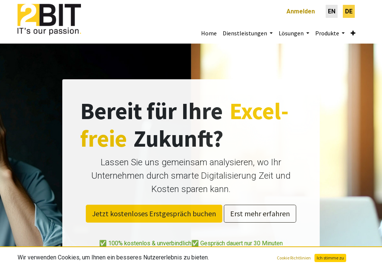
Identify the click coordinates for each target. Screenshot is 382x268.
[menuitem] (332, 11)
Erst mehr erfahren (260, 213)
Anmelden (300, 11)
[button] (353, 33)
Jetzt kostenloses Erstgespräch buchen (154, 213)
